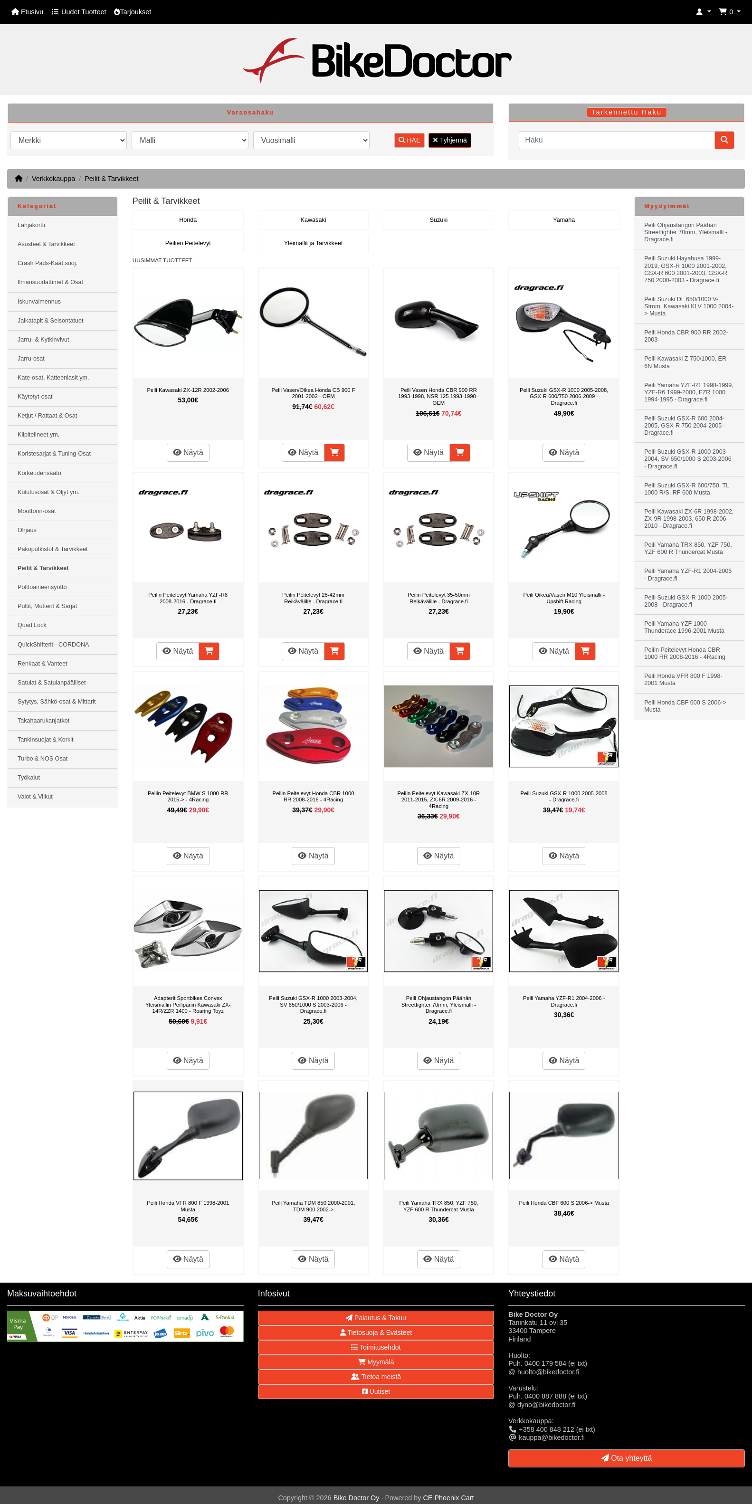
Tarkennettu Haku (626, 112)
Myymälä (376, 1362)
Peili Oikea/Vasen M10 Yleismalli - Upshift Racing (563, 598)
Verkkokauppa (53, 178)
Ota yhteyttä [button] (626, 1458)
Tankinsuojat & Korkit (46, 739)
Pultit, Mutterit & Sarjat (47, 606)
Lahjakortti (31, 225)
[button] (703, 12)
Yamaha (564, 220)
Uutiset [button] (376, 1391)
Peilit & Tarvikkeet (111, 178)
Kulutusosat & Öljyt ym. (48, 492)
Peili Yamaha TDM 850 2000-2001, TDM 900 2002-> (313, 1206)
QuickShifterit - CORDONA (53, 644)
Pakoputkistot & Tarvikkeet (52, 549)
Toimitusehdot (375, 1347)
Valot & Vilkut (35, 796)
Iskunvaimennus (39, 301)
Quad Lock (32, 625)
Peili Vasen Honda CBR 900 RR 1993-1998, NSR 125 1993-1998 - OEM (438, 396)
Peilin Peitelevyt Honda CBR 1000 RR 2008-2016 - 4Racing (313, 796)
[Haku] (617, 140)
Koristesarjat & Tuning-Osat (54, 453)
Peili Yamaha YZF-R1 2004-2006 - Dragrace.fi (564, 1001)
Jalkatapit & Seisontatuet (51, 320)
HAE (410, 140)
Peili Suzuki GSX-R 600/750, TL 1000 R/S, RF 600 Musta (686, 489)
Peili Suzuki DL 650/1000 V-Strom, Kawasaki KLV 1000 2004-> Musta (688, 306)
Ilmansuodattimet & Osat (50, 282)
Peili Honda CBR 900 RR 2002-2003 (686, 336)
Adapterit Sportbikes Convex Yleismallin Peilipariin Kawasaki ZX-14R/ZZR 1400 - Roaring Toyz (187, 1004)
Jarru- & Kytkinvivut (43, 339)
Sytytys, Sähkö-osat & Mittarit (56, 701)
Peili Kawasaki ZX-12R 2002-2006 (188, 390)
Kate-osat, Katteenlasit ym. (53, 377)
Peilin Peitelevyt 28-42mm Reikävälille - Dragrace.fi (313, 598)
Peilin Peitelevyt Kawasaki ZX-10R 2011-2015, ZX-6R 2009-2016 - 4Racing (439, 799)
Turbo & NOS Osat (42, 758)
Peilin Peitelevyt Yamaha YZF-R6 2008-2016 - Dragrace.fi (188, 598)
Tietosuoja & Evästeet (376, 1332)
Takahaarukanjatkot (43, 720)
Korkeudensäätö (39, 473)
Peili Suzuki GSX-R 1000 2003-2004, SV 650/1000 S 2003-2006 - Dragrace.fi (313, 1004)
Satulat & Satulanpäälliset (52, 682)
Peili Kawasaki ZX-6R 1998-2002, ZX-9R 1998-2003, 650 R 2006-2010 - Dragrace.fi (688, 518)
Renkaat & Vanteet (42, 663)
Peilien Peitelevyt (188, 243)
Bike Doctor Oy (356, 1498)
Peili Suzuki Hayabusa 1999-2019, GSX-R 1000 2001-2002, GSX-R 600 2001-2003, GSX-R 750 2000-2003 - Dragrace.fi (685, 269)
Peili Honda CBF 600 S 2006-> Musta (564, 1203)
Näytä (188, 452)
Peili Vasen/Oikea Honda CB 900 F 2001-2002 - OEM (313, 393)
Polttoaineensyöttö (42, 587)
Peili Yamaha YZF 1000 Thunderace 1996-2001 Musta (684, 627)
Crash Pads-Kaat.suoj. (47, 263)
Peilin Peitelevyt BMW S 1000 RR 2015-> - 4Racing (188, 796)
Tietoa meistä (376, 1376)
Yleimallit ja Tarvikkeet (313, 243)
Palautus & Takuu (376, 1318)
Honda (188, 220)
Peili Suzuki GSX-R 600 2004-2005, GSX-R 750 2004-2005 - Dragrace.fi (684, 425)
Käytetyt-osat (35, 396)
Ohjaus (27, 530)
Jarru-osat (31, 358)
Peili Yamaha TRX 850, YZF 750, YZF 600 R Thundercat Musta (438, 1206)
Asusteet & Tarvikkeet (46, 244)
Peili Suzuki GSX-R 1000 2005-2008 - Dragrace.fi (564, 796)
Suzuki (438, 220)
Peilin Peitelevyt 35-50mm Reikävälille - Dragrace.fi (439, 598)
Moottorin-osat (37, 511)
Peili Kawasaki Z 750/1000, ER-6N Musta (686, 362)
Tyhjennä (449, 140)
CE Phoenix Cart (448, 1498)
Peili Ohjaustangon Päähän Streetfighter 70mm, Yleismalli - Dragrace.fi (438, 1004)
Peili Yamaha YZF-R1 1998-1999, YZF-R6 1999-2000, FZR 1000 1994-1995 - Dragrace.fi (688, 392)
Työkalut (29, 777)
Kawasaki (313, 220)
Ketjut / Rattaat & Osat (47, 415)
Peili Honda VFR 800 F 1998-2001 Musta (188, 1206)
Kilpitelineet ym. (38, 434)
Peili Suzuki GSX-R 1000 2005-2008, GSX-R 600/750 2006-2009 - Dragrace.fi (564, 396)
